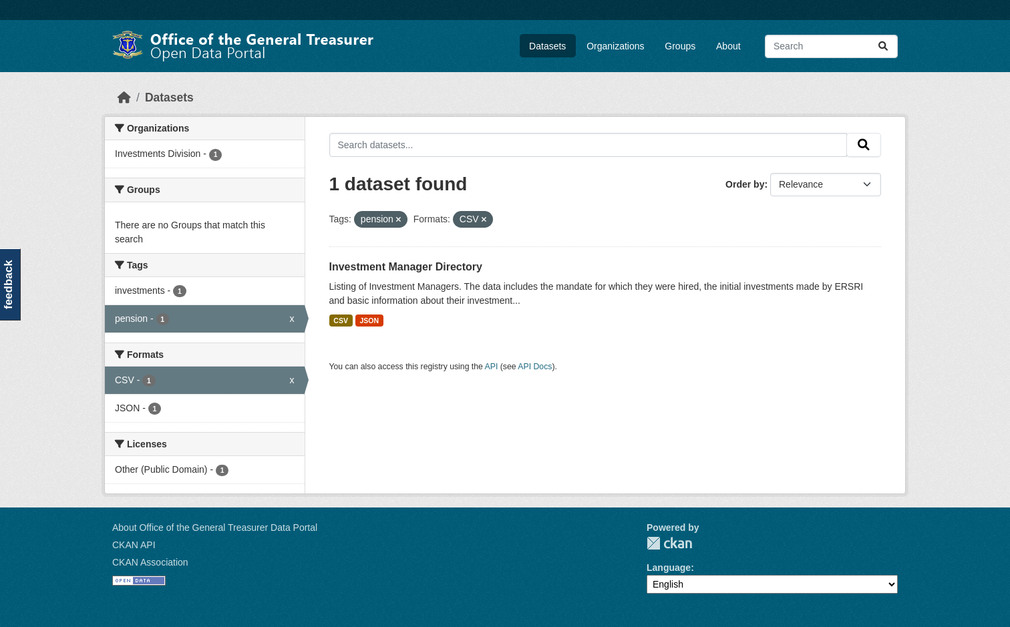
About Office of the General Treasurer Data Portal (214, 527)
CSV (340, 321)
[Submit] (883, 46)
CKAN (669, 543)
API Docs (535, 366)
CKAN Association (150, 562)
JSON (369, 321)
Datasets (547, 46)
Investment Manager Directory (405, 266)
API (491, 366)
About (728, 46)
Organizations (615, 46)
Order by (744, 184)
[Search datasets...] (831, 46)
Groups (680, 46)
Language (669, 567)
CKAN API (134, 545)
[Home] (124, 97)
